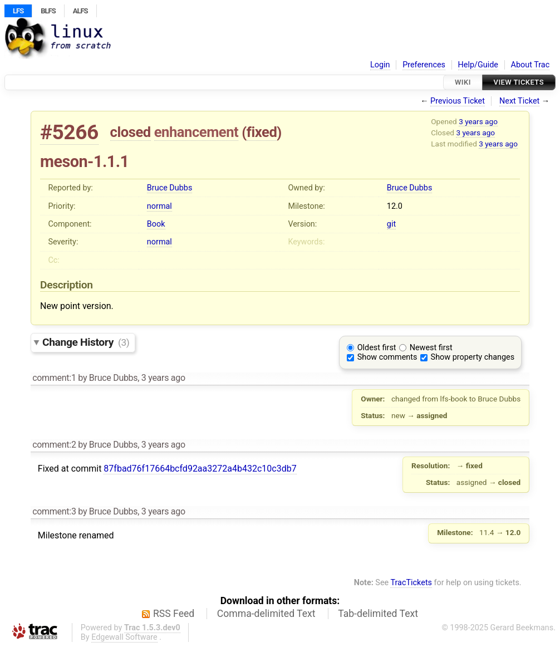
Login (380, 65)
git (391, 224)
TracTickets (411, 582)
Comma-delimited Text (266, 613)
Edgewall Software (124, 637)
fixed (262, 132)
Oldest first (376, 347)
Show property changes (472, 357)
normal (159, 206)
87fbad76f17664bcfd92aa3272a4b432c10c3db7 (200, 468)
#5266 (69, 132)
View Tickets (519, 82)
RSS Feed (173, 613)
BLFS (48, 11)
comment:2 (54, 444)
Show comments (387, 357)
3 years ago (478, 121)
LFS (18, 11)
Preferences (423, 65)
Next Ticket (519, 101)
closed (130, 132)
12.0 (394, 206)
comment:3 (54, 511)
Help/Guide (478, 65)
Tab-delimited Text (378, 613)
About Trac (530, 65)
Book (156, 224)
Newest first (431, 347)
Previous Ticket (457, 101)
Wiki (463, 82)
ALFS (80, 11)
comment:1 (54, 377)
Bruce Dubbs (169, 188)
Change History (85, 342)
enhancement (196, 132)
